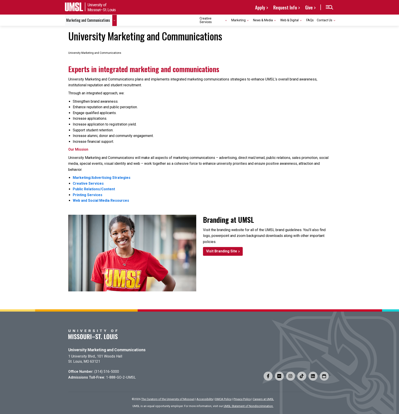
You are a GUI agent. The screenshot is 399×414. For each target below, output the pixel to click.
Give (309, 7)
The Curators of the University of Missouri (167, 399)
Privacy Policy (242, 399)
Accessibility (204, 399)
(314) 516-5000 (106, 371)
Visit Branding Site (221, 251)
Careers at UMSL (263, 399)
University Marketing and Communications (106, 350)
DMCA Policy (223, 399)
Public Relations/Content (94, 189)
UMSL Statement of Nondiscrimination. (248, 406)
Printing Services (87, 195)
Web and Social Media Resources (101, 200)
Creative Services (88, 183)
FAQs (310, 20)
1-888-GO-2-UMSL (121, 377)
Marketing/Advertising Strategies (101, 178)
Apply (260, 7)
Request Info (285, 7)
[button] (329, 7)
